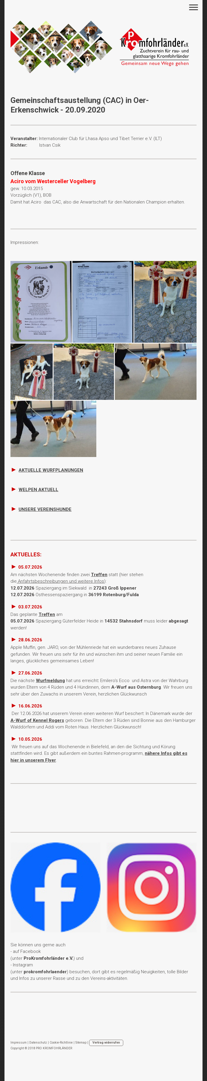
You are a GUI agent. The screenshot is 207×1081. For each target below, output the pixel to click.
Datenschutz (38, 1042)
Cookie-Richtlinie (61, 1042)
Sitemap (80, 1042)
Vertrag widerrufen (106, 1042)
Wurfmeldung (50, 680)
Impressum (18, 1042)
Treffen (99, 574)
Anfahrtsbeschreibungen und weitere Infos (60, 581)
